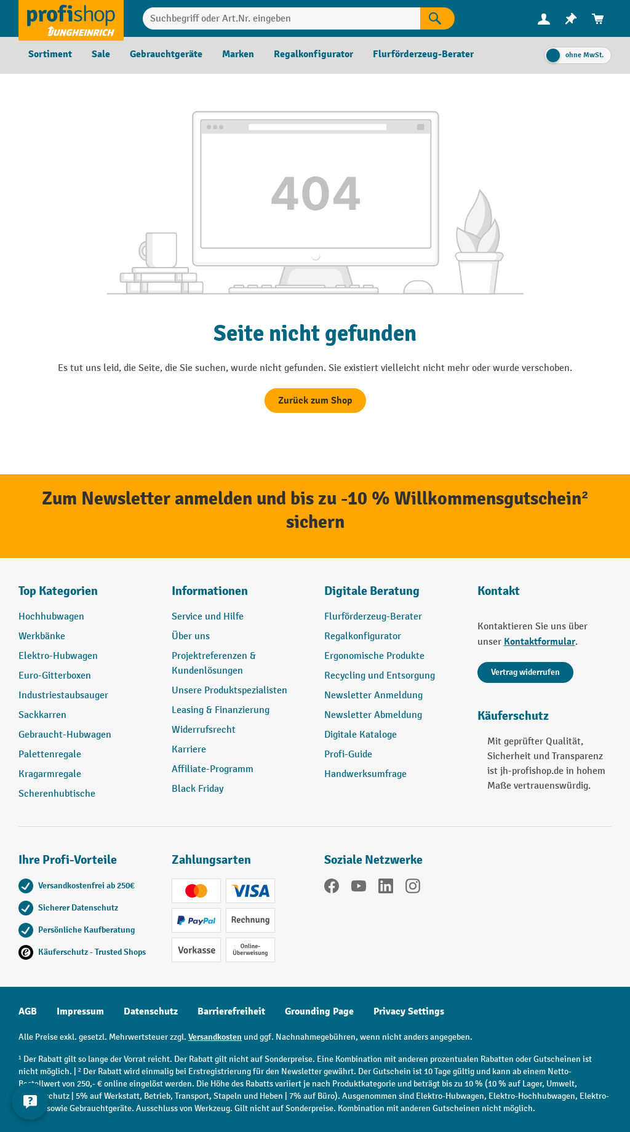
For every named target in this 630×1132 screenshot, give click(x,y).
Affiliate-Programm (212, 769)
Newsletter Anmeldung (373, 695)
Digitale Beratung (372, 591)
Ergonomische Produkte (374, 656)
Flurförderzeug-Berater (373, 617)
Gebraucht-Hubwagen (64, 735)
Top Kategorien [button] (58, 591)
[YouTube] (358, 888)
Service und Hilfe (208, 617)
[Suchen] (437, 18)
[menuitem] (543, 19)
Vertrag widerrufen (525, 672)
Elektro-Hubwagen (58, 656)
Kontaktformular (539, 642)
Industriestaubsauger (63, 695)
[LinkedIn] (385, 888)
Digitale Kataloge (360, 735)
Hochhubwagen (51, 617)
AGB (27, 1011)
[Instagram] (412, 888)
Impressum (80, 1011)
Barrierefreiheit (231, 1011)
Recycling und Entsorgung (379, 676)
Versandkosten (215, 1037)
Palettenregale (49, 754)
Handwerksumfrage (365, 774)
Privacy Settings (408, 1011)
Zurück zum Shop (315, 400)
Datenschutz (151, 1011)
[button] (391, 596)
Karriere (189, 749)
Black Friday (197, 789)
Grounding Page (319, 1011)
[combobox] (281, 18)
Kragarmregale (49, 774)
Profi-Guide (348, 754)
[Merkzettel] (570, 19)
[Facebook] (331, 888)
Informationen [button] (210, 591)
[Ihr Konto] (543, 18)
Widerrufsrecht (204, 730)
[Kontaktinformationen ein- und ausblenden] (30, 1101)
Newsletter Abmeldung (373, 715)
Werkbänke (41, 636)
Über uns (191, 636)
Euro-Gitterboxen (54, 676)
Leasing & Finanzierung (220, 710)
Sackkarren (42, 715)
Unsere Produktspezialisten (229, 690)
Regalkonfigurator (362, 636)
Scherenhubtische (56, 794)
